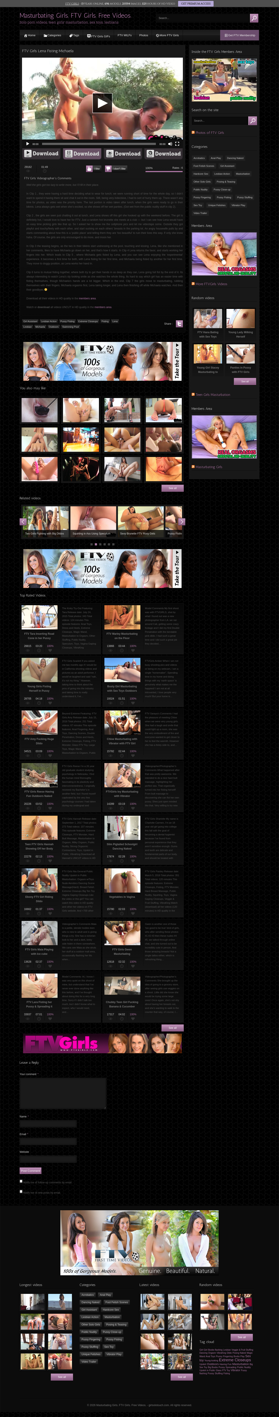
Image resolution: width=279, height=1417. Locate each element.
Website (24, 1157)
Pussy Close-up (222, 189)
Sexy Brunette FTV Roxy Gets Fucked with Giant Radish (141, 521)
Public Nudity (201, 189)
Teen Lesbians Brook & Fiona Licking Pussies (39, 439)
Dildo (229, 1358)
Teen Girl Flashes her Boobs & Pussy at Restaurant (81, 439)
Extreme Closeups (88, 321)
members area (87, 298)
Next (181, 521)
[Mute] (170, 144)
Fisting (105, 321)
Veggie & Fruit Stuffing (242, 1355)
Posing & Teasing (226, 181)
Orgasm (212, 1358)
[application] (102, 103)
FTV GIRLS (72, 3)
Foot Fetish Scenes (204, 166)
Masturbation (243, 173)
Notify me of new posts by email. (42, 1198)
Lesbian (27, 327)
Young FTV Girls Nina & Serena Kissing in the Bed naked (122, 439)
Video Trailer (200, 213)
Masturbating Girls (209, 467)
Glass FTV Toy (223, 1375)
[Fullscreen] (177, 144)
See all (173, 488)
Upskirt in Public (207, 1375)
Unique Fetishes (217, 205)
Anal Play (216, 158)
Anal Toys (210, 1361)
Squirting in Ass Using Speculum (93, 521)
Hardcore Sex (201, 173)
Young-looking (211, 1366)
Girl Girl (203, 1355)
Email (24, 1139)
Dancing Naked (235, 158)
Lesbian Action (49, 321)
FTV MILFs (125, 35)
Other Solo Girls (202, 181)
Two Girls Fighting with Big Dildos (46, 521)
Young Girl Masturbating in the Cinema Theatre (81, 469)
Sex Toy (198, 205)
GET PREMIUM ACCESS (195, 3)
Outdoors (54, 327)
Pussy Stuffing (244, 197)
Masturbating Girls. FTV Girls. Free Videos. (75, 15)
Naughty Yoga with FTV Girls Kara (164, 410)
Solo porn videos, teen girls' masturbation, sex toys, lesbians (69, 22)
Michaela (40, 327)
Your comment (29, 1074)
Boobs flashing (215, 1355)
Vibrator (235, 1375)
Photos (143, 35)
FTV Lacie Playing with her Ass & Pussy (81, 410)
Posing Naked (239, 1358)
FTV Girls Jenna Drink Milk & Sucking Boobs (164, 439)
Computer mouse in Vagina (39, 410)
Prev (23, 521)
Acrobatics (199, 158)
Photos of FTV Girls (210, 133)
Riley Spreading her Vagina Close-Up (164, 469)
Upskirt (202, 1369)
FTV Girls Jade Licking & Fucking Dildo (122, 469)
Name (24, 1121)
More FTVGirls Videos (211, 284)
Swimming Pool (70, 327)
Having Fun (225, 1369)
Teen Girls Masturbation (213, 395)
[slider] (99, 144)
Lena (114, 321)
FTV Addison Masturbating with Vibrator (39, 469)
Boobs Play (239, 1361)
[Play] (28, 144)
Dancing (203, 1358)
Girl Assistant (30, 321)
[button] (102, 103)
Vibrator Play (238, 205)
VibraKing (221, 1358)
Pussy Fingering (202, 197)
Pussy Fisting (67, 321)
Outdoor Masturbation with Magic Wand (122, 410)
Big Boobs (213, 1372)
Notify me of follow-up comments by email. (47, 1187)
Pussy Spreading (227, 1372)
